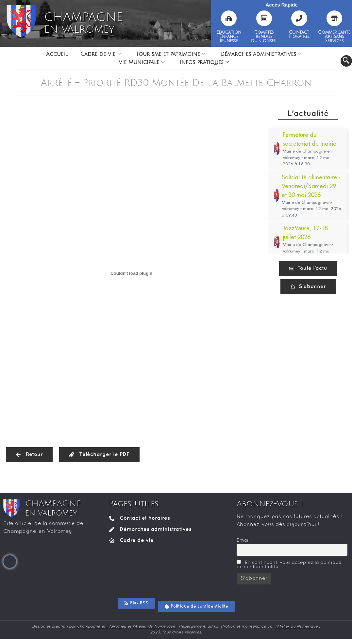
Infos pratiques (204, 62)
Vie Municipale (142, 62)
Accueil (56, 54)
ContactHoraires (299, 34)
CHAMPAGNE (83, 23)
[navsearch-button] (346, 61)
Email (243, 540)
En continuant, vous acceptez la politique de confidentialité (289, 564)
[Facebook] (9, 561)
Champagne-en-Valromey (102, 626)
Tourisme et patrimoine (171, 54)
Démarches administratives (261, 54)
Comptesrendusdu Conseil (264, 36)
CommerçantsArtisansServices (334, 36)
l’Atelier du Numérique (154, 626)
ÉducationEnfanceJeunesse (229, 36)
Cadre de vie (100, 54)
